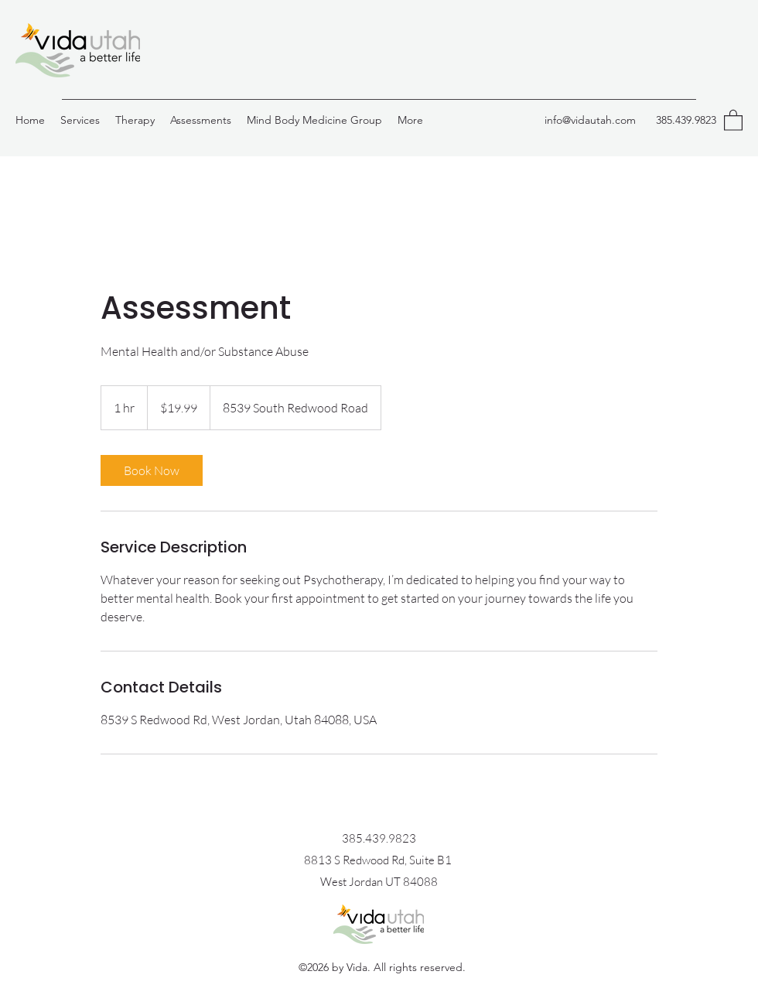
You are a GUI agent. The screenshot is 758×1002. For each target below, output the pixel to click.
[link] (152, 470)
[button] (733, 119)
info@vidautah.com (590, 120)
